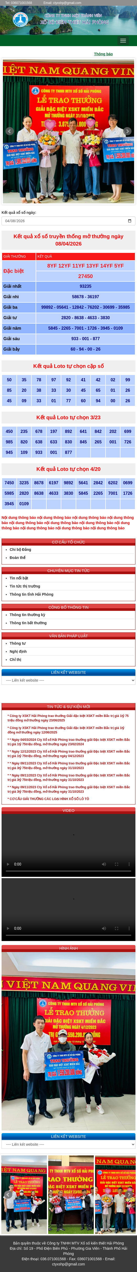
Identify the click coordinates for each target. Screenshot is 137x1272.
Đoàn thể (17, 558)
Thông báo (108, 54)
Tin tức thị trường (25, 586)
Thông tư (17, 643)
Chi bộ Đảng (20, 549)
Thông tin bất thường (28, 623)
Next (127, 131)
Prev (10, 131)
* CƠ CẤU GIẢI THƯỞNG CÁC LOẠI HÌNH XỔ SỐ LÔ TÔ (48, 799)
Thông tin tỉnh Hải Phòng (31, 594)
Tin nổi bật (19, 578)
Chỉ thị (15, 659)
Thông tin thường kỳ (27, 615)
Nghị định (18, 651)
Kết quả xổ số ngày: (19, 212)
